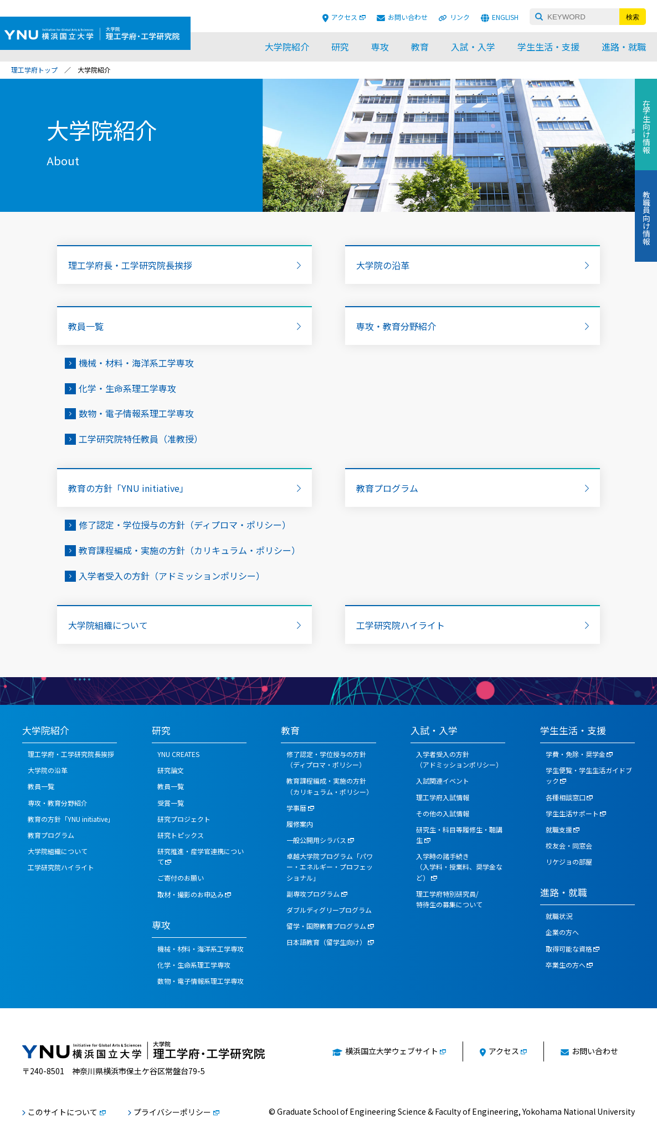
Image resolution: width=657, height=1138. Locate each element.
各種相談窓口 (566, 797)
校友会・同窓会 (569, 845)
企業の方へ (562, 932)
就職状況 (559, 916)
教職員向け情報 (646, 218)
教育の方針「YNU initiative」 (128, 488)
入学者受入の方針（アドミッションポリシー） (172, 575)
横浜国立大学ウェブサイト (391, 1050)
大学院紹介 (287, 46)
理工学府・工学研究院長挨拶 (71, 754)
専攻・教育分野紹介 (396, 326)
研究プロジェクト (184, 819)
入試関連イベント (442, 780)
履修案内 (299, 824)
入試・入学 (473, 46)
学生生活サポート (572, 813)
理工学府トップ (34, 69)
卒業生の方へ (566, 964)
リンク (460, 17)
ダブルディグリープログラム (329, 910)
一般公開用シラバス (316, 840)
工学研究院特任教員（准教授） (141, 438)
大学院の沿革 (382, 265)
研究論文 (170, 770)
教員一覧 (86, 326)
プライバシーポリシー (172, 1111)
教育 (420, 46)
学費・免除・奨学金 (575, 754)
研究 (340, 46)
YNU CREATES (178, 754)
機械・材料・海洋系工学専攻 (136, 362)
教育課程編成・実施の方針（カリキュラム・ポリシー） (189, 550)
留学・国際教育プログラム (326, 926)
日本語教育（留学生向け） (326, 942)
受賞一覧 (170, 802)
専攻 (380, 46)
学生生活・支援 (548, 46)
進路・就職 (624, 46)
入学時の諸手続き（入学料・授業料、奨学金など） (459, 866)
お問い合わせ (408, 17)
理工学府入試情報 (442, 797)
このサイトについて (62, 1111)
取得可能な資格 (569, 948)
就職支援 (559, 829)
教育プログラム (387, 488)
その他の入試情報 (442, 813)
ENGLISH (505, 17)
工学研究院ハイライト (400, 625)
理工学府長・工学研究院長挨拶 (130, 265)
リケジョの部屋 (569, 861)
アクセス (344, 17)
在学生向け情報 (646, 126)
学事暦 (296, 807)
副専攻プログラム (313, 893)
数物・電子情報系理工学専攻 (136, 413)
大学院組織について (108, 625)
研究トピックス (180, 835)
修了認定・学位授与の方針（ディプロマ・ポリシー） (185, 524)
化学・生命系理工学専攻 (127, 388)
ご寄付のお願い (180, 877)
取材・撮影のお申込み (190, 894)
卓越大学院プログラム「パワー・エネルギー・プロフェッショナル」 (329, 866)
